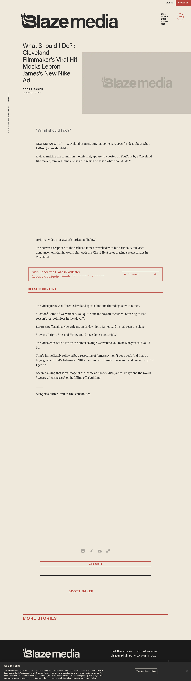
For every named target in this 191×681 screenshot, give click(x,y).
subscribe (183, 3)
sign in (169, 3)
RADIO (163, 19)
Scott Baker (33, 89)
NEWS (163, 14)
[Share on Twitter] (91, 551)
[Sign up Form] (140, 274)
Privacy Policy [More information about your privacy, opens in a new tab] (90, 678)
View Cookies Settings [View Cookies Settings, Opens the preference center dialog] (146, 671)
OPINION (164, 17)
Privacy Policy (55, 276)
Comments (95, 564)
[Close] (187, 671)
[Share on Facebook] (83, 551)
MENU (180, 17)
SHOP (163, 24)
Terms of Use (66, 276)
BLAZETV (164, 22)
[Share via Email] (99, 551)
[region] (95, 671)
